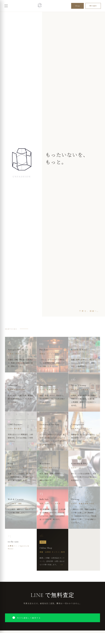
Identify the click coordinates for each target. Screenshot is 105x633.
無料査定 (93, 6)
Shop (77, 6)
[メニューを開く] (6, 6)
